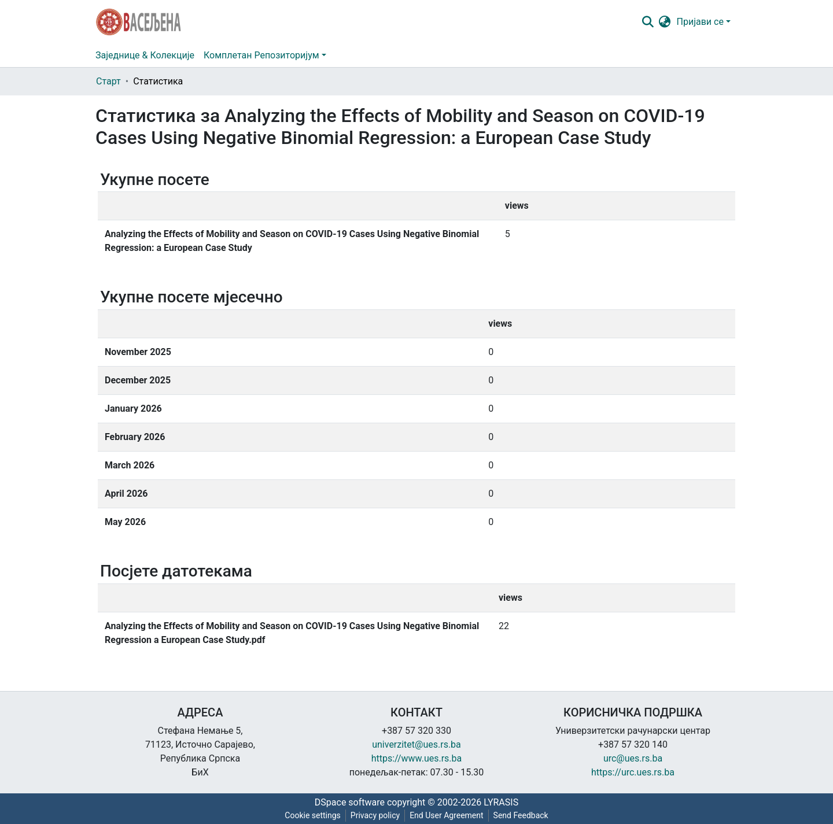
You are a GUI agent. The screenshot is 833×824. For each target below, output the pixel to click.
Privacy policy (375, 815)
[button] (664, 22)
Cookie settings (313, 815)
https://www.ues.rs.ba (416, 758)
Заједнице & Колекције (144, 55)
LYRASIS (501, 802)
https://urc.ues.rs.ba (632, 772)
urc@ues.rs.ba (632, 758)
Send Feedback (520, 815)
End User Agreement (446, 815)
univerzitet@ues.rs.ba (416, 744)
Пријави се (700, 21)
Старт (108, 81)
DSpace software (350, 802)
